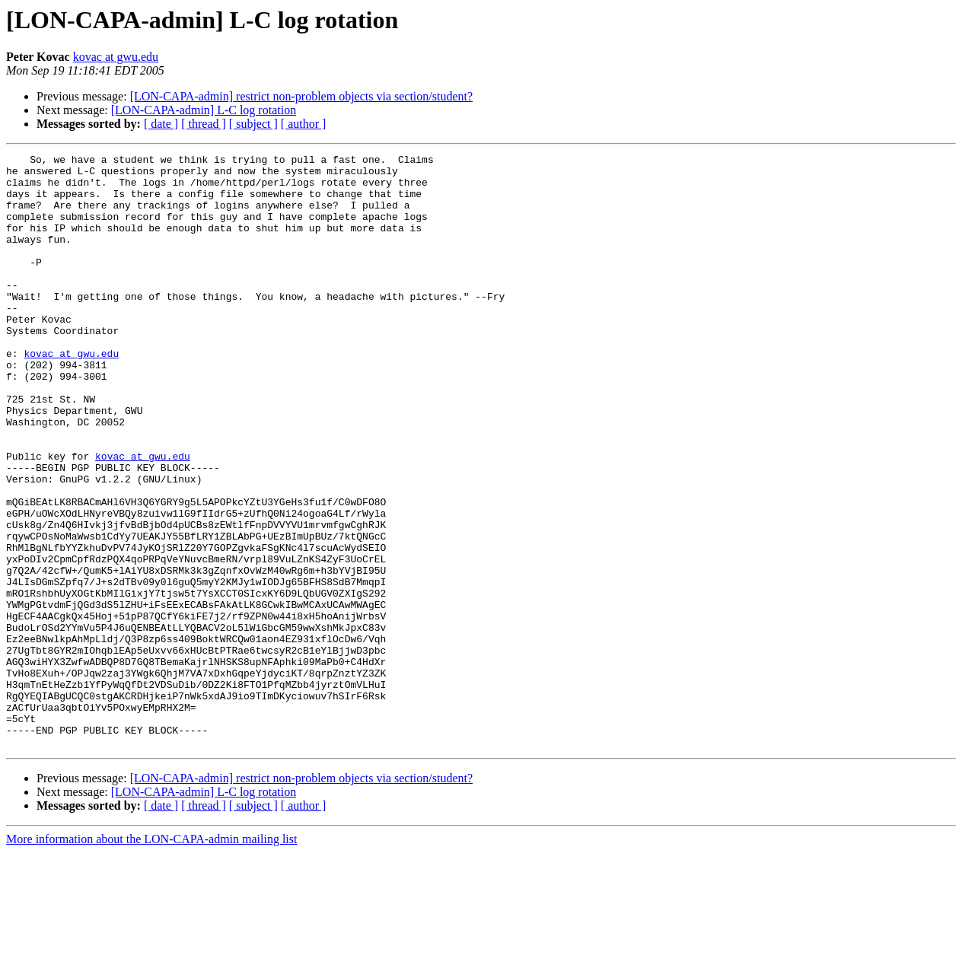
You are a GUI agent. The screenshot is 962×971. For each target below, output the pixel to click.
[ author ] (304, 123)
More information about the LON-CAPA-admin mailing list (151, 957)
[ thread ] (203, 123)
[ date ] (161, 123)
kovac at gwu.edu (115, 56)
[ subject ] (253, 123)
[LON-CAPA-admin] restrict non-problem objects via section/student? (301, 96)
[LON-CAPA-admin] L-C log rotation (203, 109)
